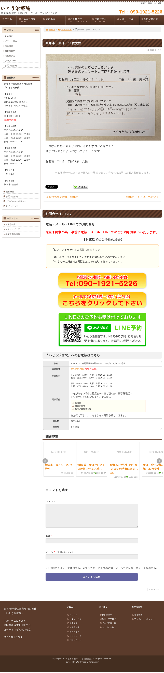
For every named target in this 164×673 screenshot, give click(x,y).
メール (49, 556)
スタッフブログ (12, 229)
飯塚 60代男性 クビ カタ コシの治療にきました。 (124, 469)
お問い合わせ (152, 20)
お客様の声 (78, 20)
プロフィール (128, 20)
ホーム (9, 20)
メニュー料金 (29, 20)
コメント (51, 501)
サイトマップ (12, 206)
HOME (50, 29)
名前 (48, 540)
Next (159, 461)
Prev (45, 461)
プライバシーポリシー (16, 201)
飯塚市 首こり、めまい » (142, 196)
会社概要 (10, 191)
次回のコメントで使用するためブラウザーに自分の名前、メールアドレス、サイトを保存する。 (104, 572)
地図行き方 (103, 20)
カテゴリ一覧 (107, 631)
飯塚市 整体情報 (12, 234)
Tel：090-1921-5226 (140, 11)
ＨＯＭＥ (9, 36)
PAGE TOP (153, 594)
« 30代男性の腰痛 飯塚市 (62, 196)
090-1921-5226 (77, 369)
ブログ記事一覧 (108, 627)
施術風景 (54, 20)
